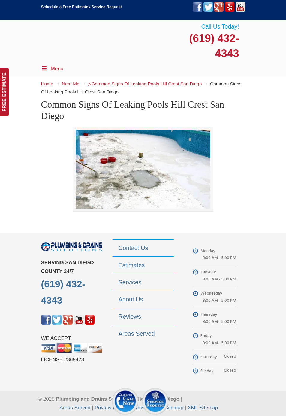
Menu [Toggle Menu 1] (52, 69)
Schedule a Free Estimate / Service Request (81, 7)
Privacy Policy (110, 408)
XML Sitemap (203, 408)
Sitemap (174, 408)
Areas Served (75, 408)
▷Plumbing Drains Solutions (215, 39)
